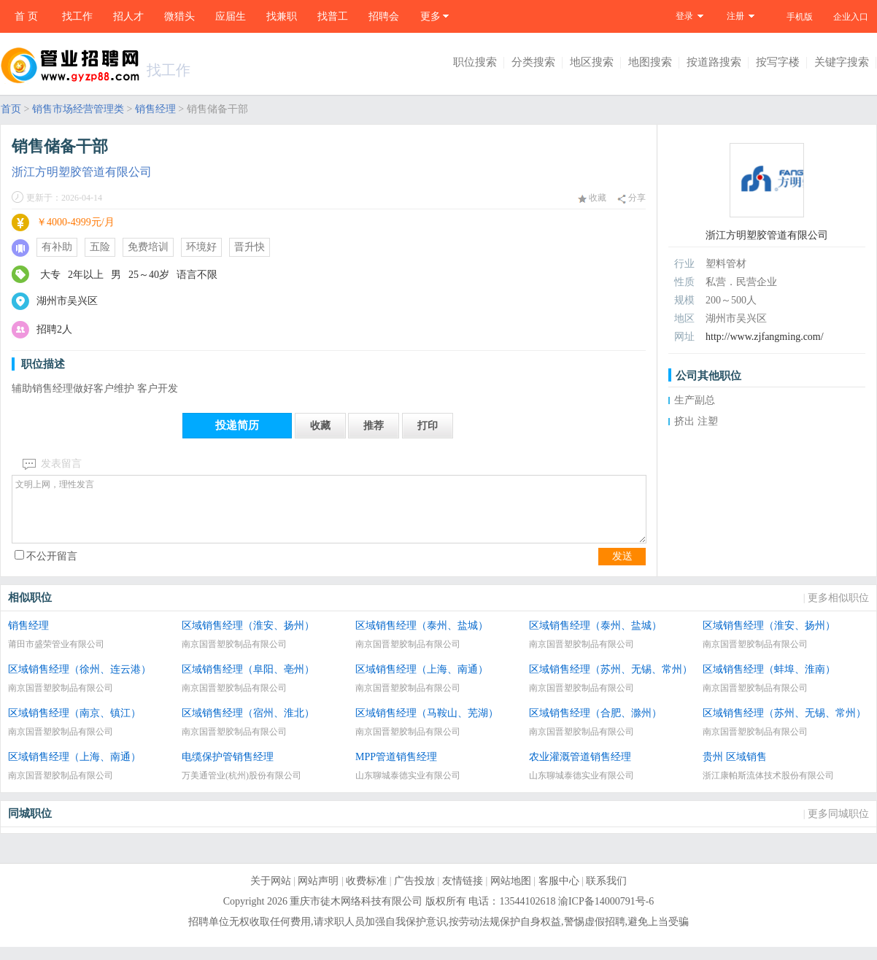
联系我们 (606, 894)
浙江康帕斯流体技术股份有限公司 (768, 788)
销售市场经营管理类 (78, 109)
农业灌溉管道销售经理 (580, 769)
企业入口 (850, 17)
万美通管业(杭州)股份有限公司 (241, 788)
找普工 (332, 16)
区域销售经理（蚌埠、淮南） (769, 682)
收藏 (592, 198)
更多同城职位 (838, 826)
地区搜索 (592, 62)
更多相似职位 (838, 610)
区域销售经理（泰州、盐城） (421, 638)
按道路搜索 (714, 62)
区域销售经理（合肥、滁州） (595, 726)
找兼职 (281, 16)
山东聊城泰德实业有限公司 (407, 788)
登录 (684, 16)
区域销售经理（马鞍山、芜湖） (426, 726)
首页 (11, 109)
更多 (430, 16)
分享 (631, 198)
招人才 (128, 16)
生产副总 (694, 400)
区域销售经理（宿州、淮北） (248, 726)
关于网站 (270, 894)
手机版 (800, 17)
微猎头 (179, 16)
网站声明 (318, 894)
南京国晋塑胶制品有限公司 (234, 657)
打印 (427, 425)
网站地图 (510, 894)
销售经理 (155, 109)
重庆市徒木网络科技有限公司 (356, 914)
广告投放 (414, 894)
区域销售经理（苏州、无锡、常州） (610, 682)
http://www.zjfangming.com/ (765, 336)
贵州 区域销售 (735, 769)
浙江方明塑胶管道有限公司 (82, 172)
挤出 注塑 (696, 421)
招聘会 (383, 16)
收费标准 (366, 894)
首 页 (26, 16)
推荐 (373, 425)
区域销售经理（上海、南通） (421, 682)
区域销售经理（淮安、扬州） (248, 638)
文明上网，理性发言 (329, 516)
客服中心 (558, 894)
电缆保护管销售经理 (228, 769)
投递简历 (237, 425)
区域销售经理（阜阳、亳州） (248, 682)
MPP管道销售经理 (396, 769)
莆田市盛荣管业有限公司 (56, 657)
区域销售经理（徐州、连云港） (79, 682)
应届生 (230, 16)
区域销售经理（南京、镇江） (74, 726)
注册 (735, 16)
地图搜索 (650, 62)
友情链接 (462, 894)
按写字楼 (778, 62)
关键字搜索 (841, 62)
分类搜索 (533, 62)
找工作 (77, 16)
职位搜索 (475, 62)
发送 (622, 569)
